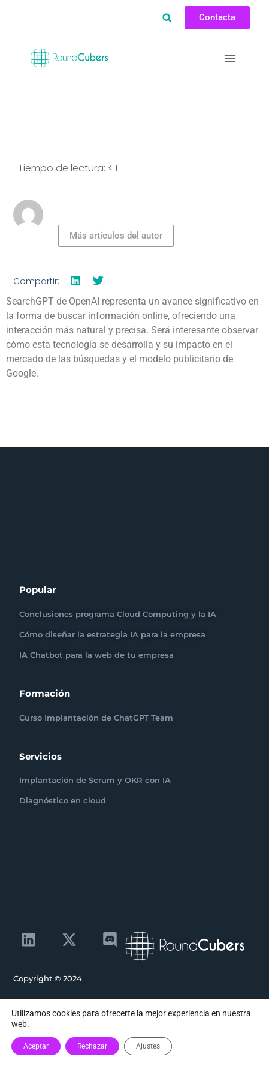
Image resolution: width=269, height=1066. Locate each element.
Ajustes (148, 1046)
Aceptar (36, 1046)
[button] (167, 18)
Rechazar (92, 1046)
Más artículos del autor (115, 235)
